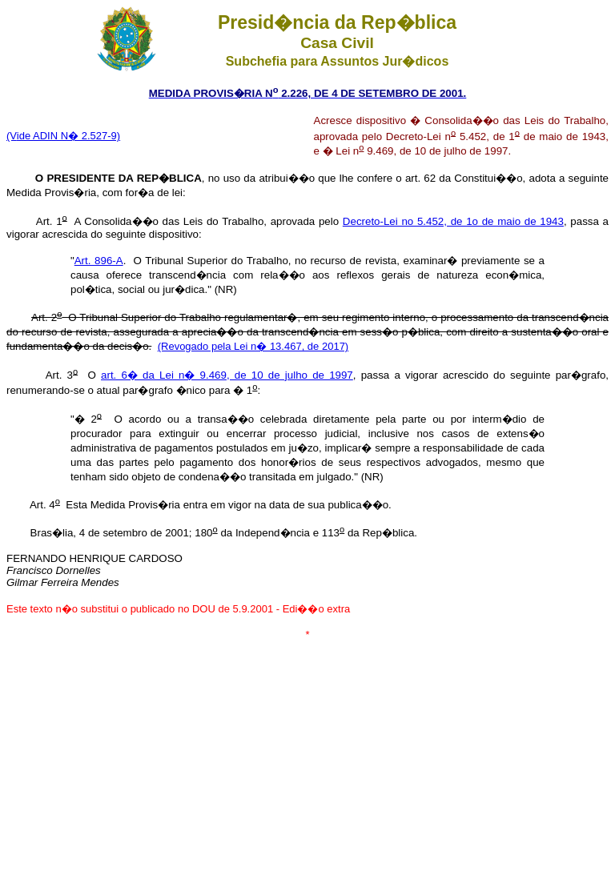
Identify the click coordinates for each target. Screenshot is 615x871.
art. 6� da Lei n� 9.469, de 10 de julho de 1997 (227, 375)
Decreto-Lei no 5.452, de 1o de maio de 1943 (453, 221)
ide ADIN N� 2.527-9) (68, 136)
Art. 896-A (98, 261)
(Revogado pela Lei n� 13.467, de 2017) (253, 346)
